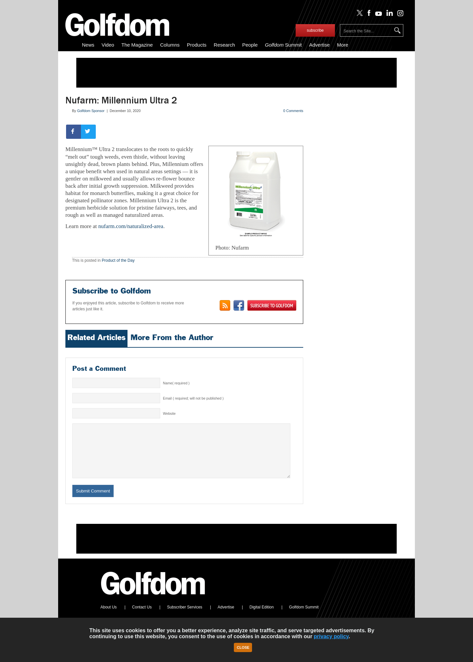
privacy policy (331, 636)
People (250, 45)
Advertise (319, 45)
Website (169, 413)
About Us (108, 617)
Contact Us (142, 617)
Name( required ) (176, 383)
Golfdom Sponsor (90, 111)
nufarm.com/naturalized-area (131, 226)
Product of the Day (118, 260)
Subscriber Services (184, 617)
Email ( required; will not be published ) (193, 398)
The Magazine (137, 45)
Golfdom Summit (303, 617)
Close (243, 647)
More (342, 45)
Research (224, 45)
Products (196, 45)
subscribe (315, 30)
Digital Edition (261, 617)
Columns (170, 45)
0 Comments (293, 111)
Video (108, 45)
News (88, 45)
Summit (283, 45)
